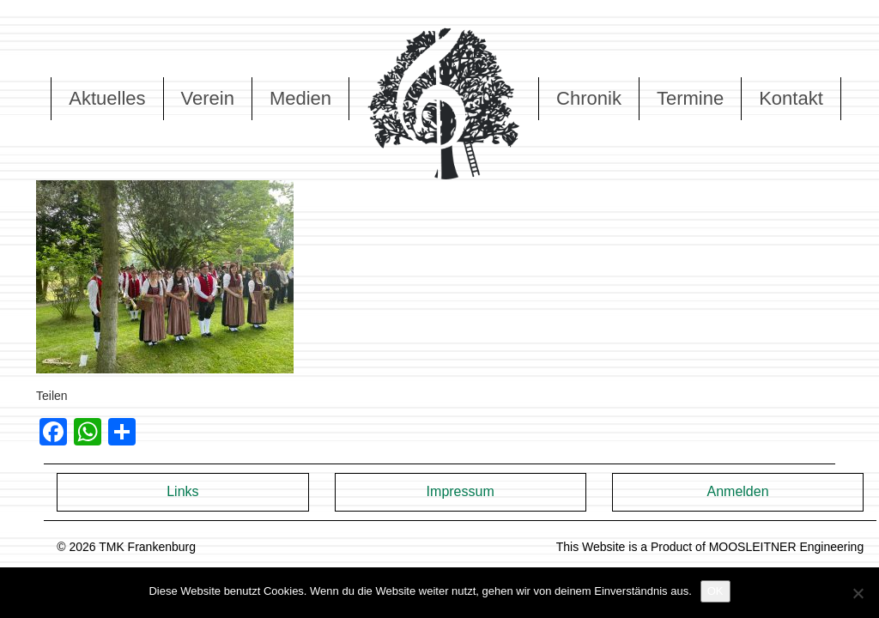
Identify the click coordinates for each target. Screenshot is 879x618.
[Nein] (857, 593)
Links (182, 491)
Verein (207, 98)
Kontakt (791, 98)
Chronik (588, 98)
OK (715, 591)
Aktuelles (107, 98)
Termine (690, 98)
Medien (300, 98)
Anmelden (737, 491)
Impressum (460, 491)
